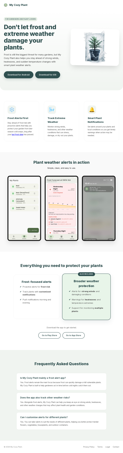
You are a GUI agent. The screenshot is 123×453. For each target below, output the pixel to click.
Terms (100, 447)
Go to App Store (73, 335)
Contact (116, 447)
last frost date (17, 134)
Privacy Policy (88, 447)
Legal (107, 447)
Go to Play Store (49, 335)
